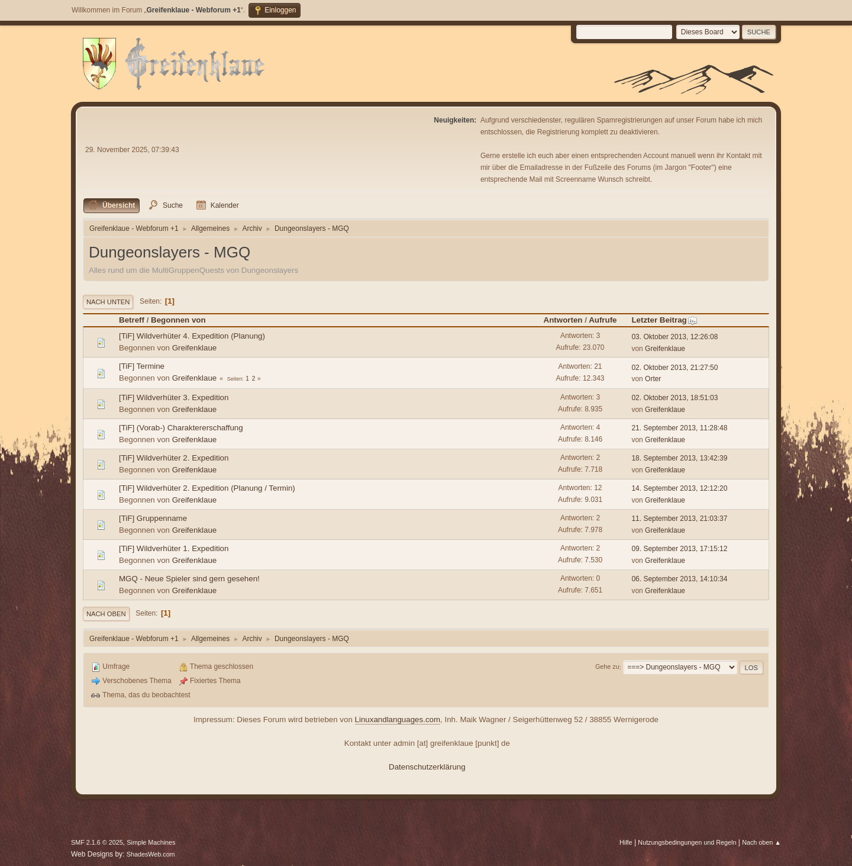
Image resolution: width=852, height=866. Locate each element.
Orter (653, 379)
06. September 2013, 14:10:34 (679, 579)
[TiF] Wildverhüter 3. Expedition (173, 397)
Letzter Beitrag (664, 320)
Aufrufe (603, 320)
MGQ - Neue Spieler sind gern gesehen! (189, 578)
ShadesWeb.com (151, 854)
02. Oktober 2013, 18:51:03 (674, 398)
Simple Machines (151, 842)
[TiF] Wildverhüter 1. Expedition (173, 548)
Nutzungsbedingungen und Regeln (687, 842)
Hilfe (625, 842)
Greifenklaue (194, 347)
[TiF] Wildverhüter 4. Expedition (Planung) (192, 335)
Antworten (563, 320)
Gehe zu (607, 667)
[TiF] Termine (141, 366)
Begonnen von (178, 320)
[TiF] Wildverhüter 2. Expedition (173, 457)
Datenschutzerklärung (427, 766)
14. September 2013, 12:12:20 (679, 488)
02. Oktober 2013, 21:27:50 (674, 367)
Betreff (131, 320)
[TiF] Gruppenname (153, 518)
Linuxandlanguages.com (398, 719)
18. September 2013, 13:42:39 (679, 458)
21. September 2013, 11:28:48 (679, 428)
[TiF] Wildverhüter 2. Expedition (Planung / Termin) (207, 488)
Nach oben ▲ (761, 842)
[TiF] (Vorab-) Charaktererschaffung (181, 427)
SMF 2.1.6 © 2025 (97, 842)
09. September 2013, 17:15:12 (679, 549)
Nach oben (106, 613)
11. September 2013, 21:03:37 (679, 518)
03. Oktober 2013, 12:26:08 (674, 337)
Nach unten (108, 301)
